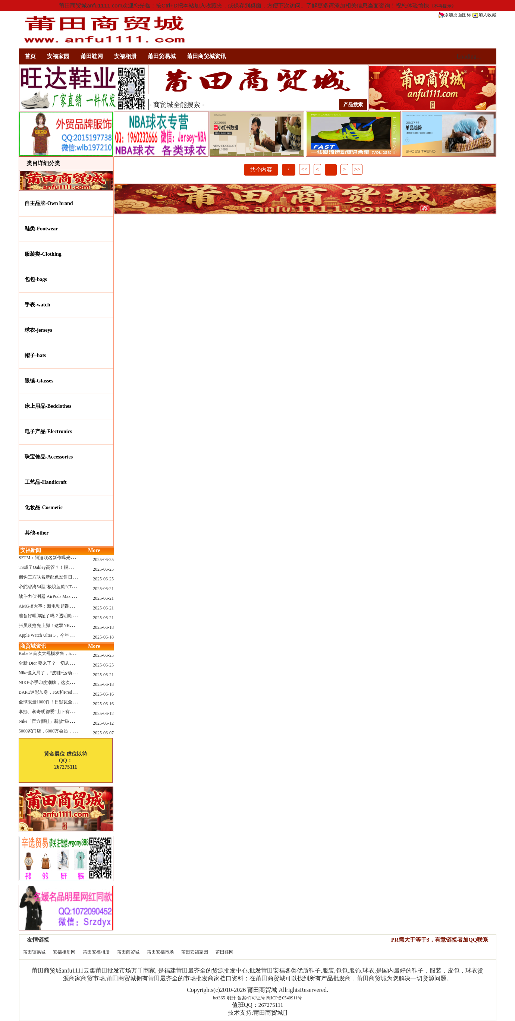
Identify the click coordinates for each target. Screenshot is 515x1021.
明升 (231, 997)
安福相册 (125, 56)
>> (357, 169)
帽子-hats (35, 355)
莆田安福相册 (96, 952)
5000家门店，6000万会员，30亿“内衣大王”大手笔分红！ (74, 731)
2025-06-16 (103, 694)
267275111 (270, 1005)
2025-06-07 (103, 732)
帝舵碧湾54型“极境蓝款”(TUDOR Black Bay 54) (65, 586)
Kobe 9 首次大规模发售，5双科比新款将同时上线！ (69, 653)
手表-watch (37, 305)
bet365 (219, 997)
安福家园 (58, 56)
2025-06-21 (103, 588)
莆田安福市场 (160, 952)
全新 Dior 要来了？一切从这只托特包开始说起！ (66, 663)
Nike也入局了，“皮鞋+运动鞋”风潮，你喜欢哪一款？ (71, 672)
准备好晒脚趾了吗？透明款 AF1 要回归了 (59, 615)
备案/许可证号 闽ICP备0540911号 (269, 997)
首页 (30, 56)
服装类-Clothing (43, 254)
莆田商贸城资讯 (206, 56)
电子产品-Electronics (48, 431)
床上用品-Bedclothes (48, 406)
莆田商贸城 (128, 952)
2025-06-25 (103, 559)
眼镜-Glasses (39, 381)
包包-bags (36, 279)
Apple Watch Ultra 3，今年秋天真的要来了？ (62, 635)
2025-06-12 (103, 713)
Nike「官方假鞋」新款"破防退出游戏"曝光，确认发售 (72, 721)
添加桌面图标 (454, 15)
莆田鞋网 (92, 56)
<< (304, 169)
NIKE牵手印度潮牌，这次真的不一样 (55, 682)
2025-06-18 (103, 627)
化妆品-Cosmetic (44, 507)
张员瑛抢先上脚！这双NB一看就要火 (55, 625)
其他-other (37, 533)
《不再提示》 (442, 6)
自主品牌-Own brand (49, 203)
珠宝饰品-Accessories (49, 457)
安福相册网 (64, 952)
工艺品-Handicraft (46, 482)
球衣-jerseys (38, 330)
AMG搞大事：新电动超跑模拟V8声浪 (56, 606)
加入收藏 (484, 15)
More (94, 550)
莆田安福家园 (194, 952)
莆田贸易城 (162, 56)
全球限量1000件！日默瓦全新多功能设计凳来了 (66, 702)
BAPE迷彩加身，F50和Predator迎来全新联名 (62, 692)
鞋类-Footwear (41, 228)
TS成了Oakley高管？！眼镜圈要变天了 (57, 567)
